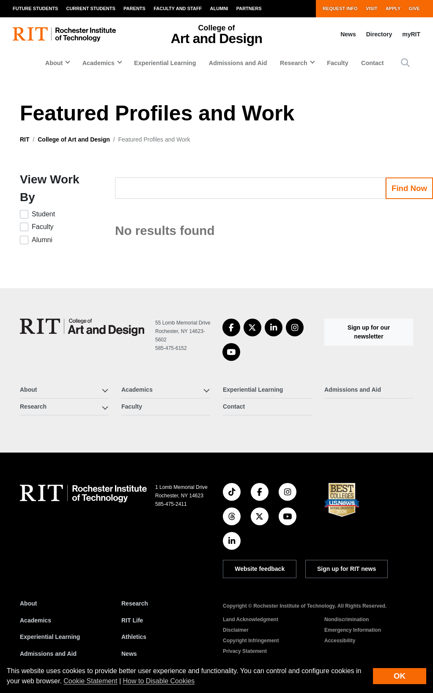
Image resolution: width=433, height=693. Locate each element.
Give (414, 8)
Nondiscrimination (346, 619)
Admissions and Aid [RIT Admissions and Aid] (48, 653)
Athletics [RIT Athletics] (133, 636)
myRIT (411, 34)
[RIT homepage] (64, 34)
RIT (25, 139)
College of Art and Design (74, 139)
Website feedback (260, 568)
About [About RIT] (28, 603)
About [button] (54, 63)
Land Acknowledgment (250, 619)
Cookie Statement (90, 681)
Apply (393, 8)
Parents (134, 8)
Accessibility (339, 641)
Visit (372, 8)
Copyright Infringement (251, 641)
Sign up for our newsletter (369, 332)
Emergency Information (352, 630)
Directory (379, 34)
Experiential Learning (165, 63)
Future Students (35, 8)
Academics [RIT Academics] (35, 620)
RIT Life (132, 620)
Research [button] (293, 63)
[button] (405, 63)
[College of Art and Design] (82, 327)
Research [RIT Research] (134, 603)
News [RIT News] (129, 653)
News (348, 34)
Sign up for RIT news (346, 568)
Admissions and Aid (238, 63)
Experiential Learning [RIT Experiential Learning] (50, 636)
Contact (372, 63)
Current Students (90, 8)
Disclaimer (236, 630)
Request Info (340, 8)
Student (43, 214)
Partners (249, 8)
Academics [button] (98, 63)
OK (400, 675)
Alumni (219, 8)
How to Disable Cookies (159, 681)
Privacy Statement (245, 651)
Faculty (337, 63)
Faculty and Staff (177, 8)
